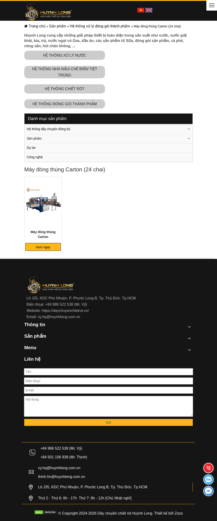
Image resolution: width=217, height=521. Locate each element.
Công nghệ (35, 157)
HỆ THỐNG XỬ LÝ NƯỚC (64, 55)
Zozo (179, 513)
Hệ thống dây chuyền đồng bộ (48, 129)
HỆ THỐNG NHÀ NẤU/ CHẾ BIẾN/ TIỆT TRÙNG (64, 72)
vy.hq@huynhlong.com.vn (59, 317)
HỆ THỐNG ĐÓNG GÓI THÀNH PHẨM (65, 104)
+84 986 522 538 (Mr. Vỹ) (66, 304)
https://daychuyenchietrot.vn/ (65, 311)
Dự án (31, 147)
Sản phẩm (34, 138)
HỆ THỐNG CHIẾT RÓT (64, 89)
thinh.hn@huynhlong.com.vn (61, 477)
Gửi (108, 422)
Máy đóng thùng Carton (42, 234)
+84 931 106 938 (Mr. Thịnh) (63, 457)
